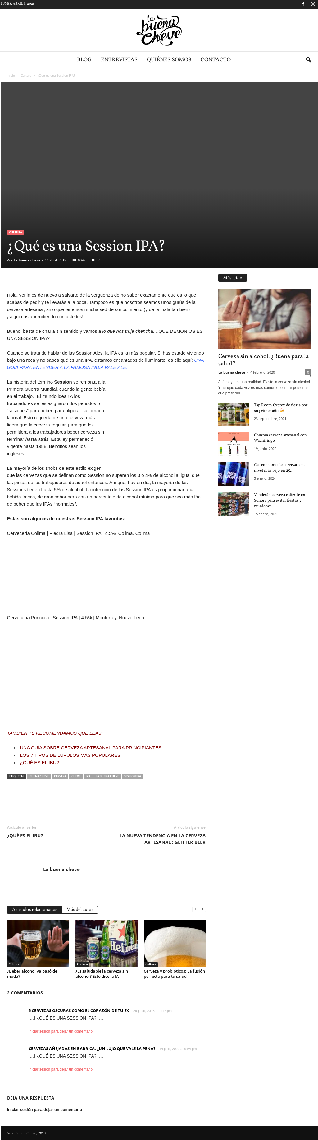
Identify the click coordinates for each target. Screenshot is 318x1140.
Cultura (26, 75)
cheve (75, 776)
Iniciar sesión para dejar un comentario (61, 1031)
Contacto (216, 60)
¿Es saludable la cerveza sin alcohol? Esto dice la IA (101, 973)
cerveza (60, 776)
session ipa (132, 776)
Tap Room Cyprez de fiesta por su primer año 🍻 (280, 408)
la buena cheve (107, 776)
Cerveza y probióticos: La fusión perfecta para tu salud (174, 973)
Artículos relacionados (34, 910)
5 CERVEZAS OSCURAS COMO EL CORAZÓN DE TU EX (79, 1010)
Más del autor (79, 910)
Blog (84, 60)
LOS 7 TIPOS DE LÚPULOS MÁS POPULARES (70, 755)
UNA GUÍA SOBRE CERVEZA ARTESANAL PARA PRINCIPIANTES (90, 747)
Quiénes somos (169, 60)
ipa (88, 776)
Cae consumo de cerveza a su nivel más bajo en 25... (279, 467)
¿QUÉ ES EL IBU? (39, 762)
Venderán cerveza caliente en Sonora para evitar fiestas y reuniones (279, 500)
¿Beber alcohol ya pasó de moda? (32, 973)
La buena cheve (27, 260)
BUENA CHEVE (39, 776)
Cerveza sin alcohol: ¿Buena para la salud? (263, 360)
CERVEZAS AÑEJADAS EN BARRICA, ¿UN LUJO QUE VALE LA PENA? (92, 1048)
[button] (308, 60)
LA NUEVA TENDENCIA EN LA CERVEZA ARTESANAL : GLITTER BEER (163, 838)
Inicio (11, 75)
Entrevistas (119, 60)
